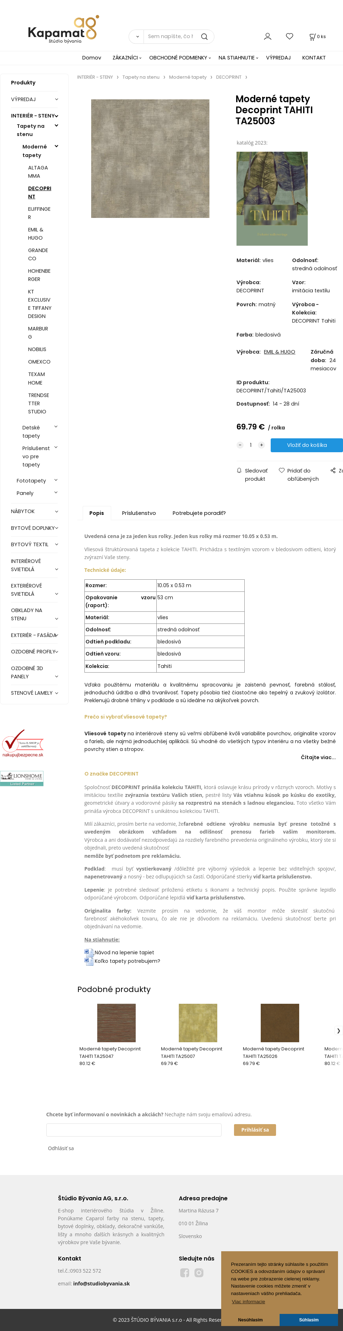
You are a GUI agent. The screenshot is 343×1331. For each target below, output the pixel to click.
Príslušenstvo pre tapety (36, 456)
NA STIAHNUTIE (237, 57)
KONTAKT (314, 57)
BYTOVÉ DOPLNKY (33, 528)
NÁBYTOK (23, 511)
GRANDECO (38, 254)
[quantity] (251, 445)
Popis (96, 513)
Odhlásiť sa (61, 1148)
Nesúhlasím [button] (250, 1319)
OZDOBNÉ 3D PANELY (27, 672)
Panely (25, 493)
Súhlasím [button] (309, 1319)
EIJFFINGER (39, 213)
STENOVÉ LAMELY (32, 692)
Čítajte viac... (318, 757)
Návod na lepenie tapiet (124, 952)
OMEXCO (39, 361)
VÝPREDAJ (278, 57)
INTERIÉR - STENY (33, 115)
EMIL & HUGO (35, 233)
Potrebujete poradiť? (199, 513)
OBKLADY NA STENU (26, 614)
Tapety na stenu (31, 130)
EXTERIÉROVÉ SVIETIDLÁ (26, 589)
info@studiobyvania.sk (101, 1283)
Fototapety (31, 480)
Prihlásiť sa (255, 1129)
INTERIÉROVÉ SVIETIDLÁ (26, 565)
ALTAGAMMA (38, 171)
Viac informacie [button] (248, 1301)
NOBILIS (37, 349)
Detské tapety (31, 431)
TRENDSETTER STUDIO (38, 403)
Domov (91, 57)
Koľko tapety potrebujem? (122, 961)
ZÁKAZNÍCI (125, 57)
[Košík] (317, 36)
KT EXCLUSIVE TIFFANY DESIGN (40, 304)
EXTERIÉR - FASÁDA (34, 635)
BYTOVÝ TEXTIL (29, 544)
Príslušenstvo (139, 513)
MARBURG (38, 332)
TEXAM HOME (36, 378)
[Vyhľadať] (136, 37)
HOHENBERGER (39, 275)
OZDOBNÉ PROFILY (33, 651)
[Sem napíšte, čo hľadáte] (179, 37)
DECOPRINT (39, 192)
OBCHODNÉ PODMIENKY (178, 57)
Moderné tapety (34, 150)
